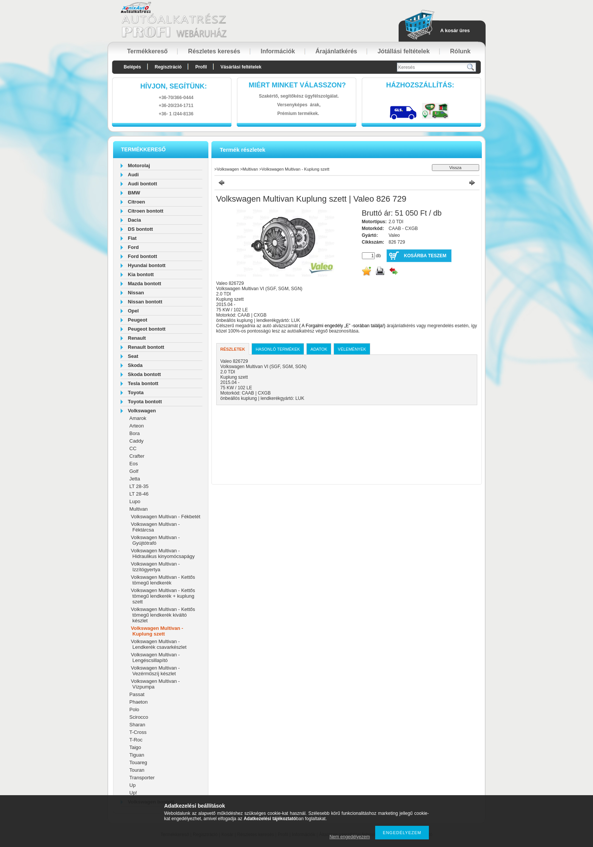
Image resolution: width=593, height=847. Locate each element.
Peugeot (137, 320)
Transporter (142, 777)
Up (132, 785)
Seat (133, 356)
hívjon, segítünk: (173, 86)
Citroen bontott (145, 211)
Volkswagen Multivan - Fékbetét (165, 516)
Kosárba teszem (425, 255)
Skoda (135, 365)
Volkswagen (142, 410)
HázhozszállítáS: (420, 85)
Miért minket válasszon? (297, 85)
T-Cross (138, 732)
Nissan (136, 292)
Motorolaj (139, 165)
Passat (136, 694)
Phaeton (138, 702)
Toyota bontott (145, 401)
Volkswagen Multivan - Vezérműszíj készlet (155, 670)
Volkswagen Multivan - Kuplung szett (157, 631)
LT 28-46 (139, 494)
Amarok (137, 418)
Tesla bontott (143, 383)
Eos (133, 463)
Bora (134, 433)
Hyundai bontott (147, 265)
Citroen (136, 202)
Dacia (134, 220)
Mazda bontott (144, 283)
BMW (134, 193)
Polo (134, 709)
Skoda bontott (144, 374)
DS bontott (140, 229)
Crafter (136, 456)
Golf (133, 471)
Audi (133, 174)
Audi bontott (142, 183)
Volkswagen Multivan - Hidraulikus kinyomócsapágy (163, 553)
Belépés (132, 67)
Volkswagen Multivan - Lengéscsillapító (155, 657)
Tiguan (136, 755)
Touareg (138, 762)
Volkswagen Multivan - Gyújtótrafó (155, 540)
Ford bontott (142, 256)
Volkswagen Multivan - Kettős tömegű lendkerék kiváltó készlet (163, 614)
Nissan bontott (145, 302)
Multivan (138, 509)
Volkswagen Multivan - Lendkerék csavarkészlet (158, 644)
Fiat (132, 238)
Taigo (135, 747)
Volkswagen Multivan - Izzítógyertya (155, 566)
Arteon (136, 426)
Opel (133, 311)
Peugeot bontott (147, 329)
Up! (133, 793)
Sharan (137, 724)
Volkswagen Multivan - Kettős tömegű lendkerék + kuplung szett (163, 596)
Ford (133, 247)
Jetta (134, 479)
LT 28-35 (139, 486)
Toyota (136, 392)
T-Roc (136, 740)
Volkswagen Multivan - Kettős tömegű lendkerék (163, 580)
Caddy (136, 441)
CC (133, 448)
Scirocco (138, 717)
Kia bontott (141, 274)
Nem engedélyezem (349, 836)
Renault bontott (146, 347)
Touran (136, 770)
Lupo (134, 501)
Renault (137, 338)
